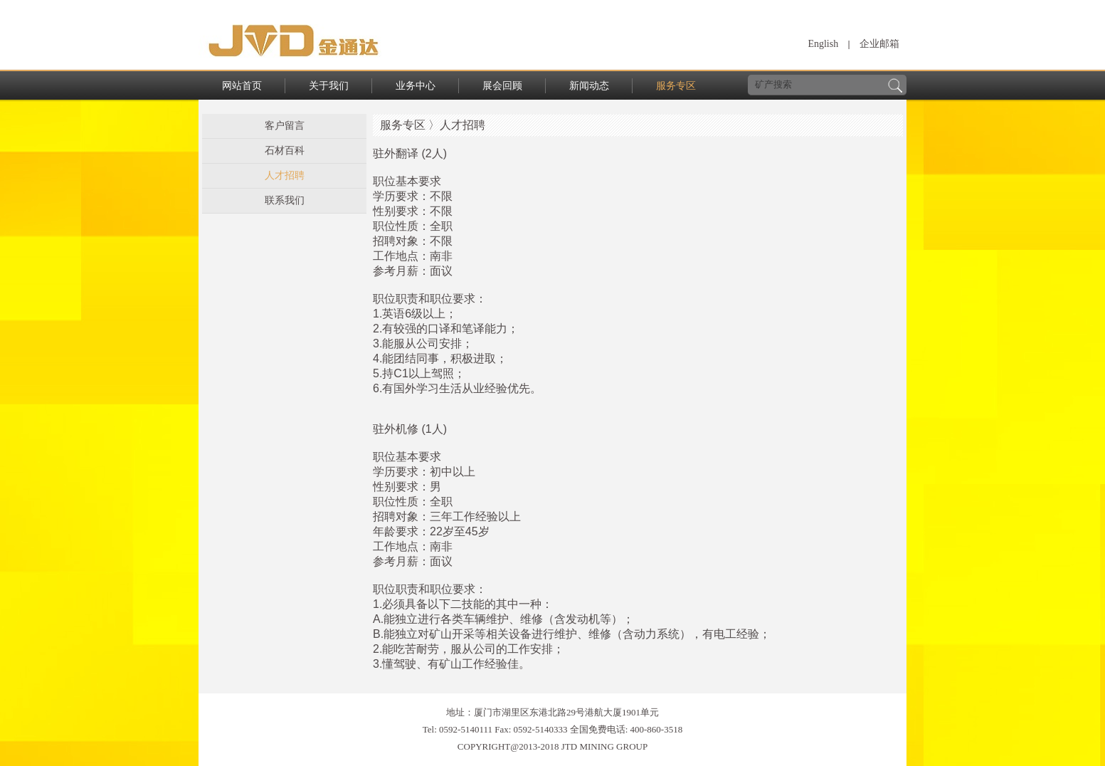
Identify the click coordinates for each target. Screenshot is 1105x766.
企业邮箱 (879, 43)
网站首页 (242, 85)
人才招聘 (285, 175)
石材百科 (285, 150)
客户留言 (285, 125)
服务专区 (676, 85)
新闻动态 (589, 85)
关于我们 (329, 85)
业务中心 (415, 85)
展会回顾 (502, 85)
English (823, 43)
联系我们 (285, 200)
